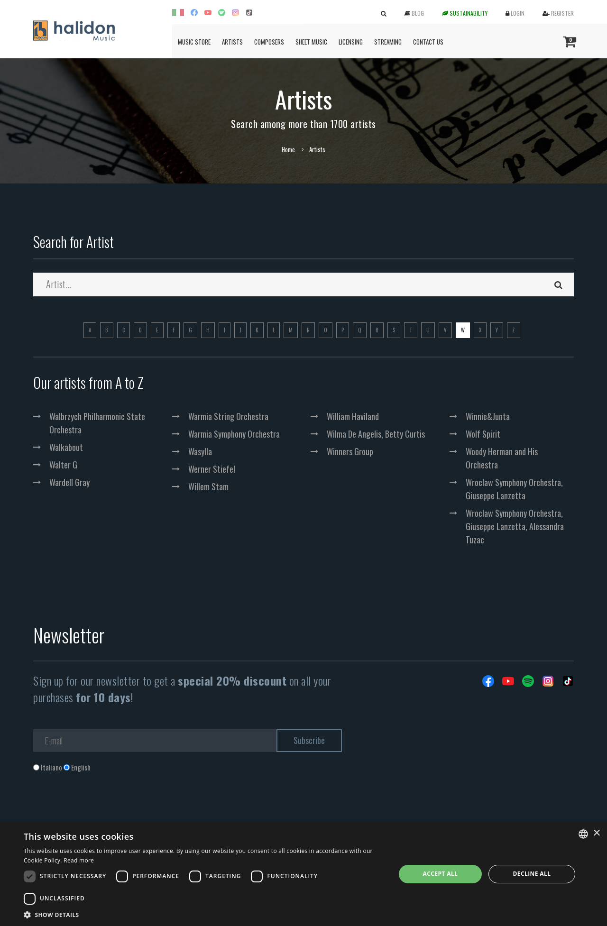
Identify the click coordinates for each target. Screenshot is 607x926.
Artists (232, 41)
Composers (269, 41)
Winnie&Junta (488, 416)
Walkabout (66, 447)
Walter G (63, 464)
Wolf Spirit (483, 434)
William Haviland (353, 416)
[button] (204, 914)
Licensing (351, 41)
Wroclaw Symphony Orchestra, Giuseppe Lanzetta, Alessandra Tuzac (515, 526)
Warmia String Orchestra (228, 416)
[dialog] (303, 874)
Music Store (194, 41)
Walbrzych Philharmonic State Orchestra (97, 423)
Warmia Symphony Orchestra (234, 434)
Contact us (428, 41)
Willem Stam (208, 486)
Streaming (388, 41)
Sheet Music (311, 41)
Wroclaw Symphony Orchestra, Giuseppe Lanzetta (514, 489)
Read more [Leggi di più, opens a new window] (79, 860)
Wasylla (200, 451)
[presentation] (105, 810)
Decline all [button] (532, 874)
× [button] (596, 833)
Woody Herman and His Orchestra (502, 458)
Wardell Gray (69, 482)
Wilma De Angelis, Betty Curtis (376, 434)
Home (288, 149)
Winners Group (350, 451)
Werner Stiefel (211, 469)
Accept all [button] (440, 874)
